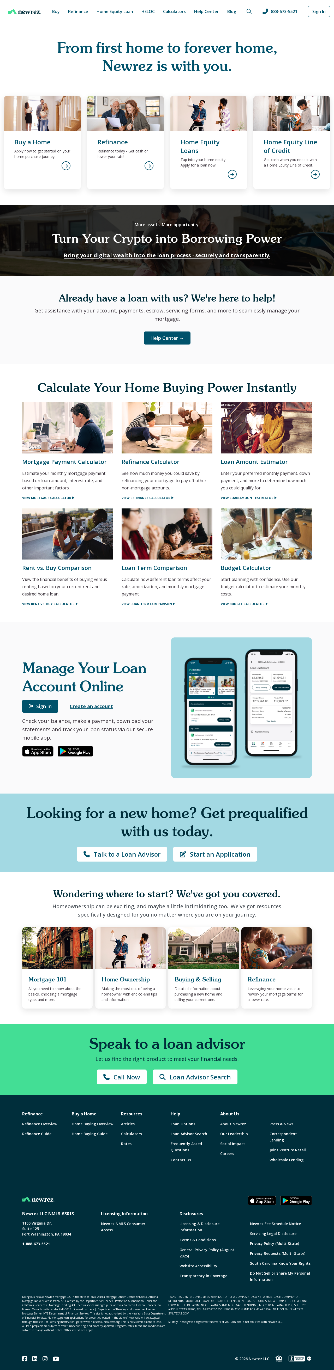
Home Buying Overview (92, 1123)
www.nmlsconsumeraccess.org (102, 1322)
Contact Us (181, 1159)
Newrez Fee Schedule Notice (275, 1223)
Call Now (121, 1077)
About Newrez (233, 1123)
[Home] (24, 11)
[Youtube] (56, 1359)
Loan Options (183, 1123)
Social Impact (232, 1143)
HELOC (148, 11)
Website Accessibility (198, 1265)
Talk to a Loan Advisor (122, 854)
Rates (126, 1143)
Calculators (174, 11)
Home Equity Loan (115, 11)
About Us (229, 1114)
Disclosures (191, 1214)
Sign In (319, 11)
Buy (56, 11)
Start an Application (215, 854)
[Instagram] (45, 1359)
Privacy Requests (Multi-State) (277, 1253)
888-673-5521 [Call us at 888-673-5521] (280, 11)
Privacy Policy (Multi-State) (274, 1243)
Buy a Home (84, 1114)
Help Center (206, 11)
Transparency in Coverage (203, 1275)
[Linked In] (34, 1359)
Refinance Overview (39, 1123)
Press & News (281, 1123)
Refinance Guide (36, 1133)
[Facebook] (24, 1359)
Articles (128, 1123)
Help (175, 1114)
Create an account (91, 706)
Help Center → (167, 338)
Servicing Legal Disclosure (273, 1233)
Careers (227, 1153)
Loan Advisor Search (195, 1077)
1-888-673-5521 (36, 1243)
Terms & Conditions (198, 1239)
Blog (231, 11)
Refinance (78, 11)
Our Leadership (234, 1133)
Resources (131, 1114)
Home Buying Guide (90, 1133)
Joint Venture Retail (288, 1149)
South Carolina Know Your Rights (280, 1263)
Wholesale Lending (286, 1159)
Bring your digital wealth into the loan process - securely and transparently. (167, 255)
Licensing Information (124, 1214)
